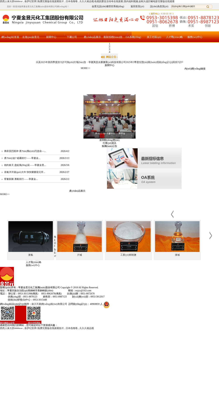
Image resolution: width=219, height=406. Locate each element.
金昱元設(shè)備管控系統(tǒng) (108, 6)
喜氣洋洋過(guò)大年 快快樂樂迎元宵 (23, 172)
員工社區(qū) (154, 37)
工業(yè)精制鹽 (128, 255)
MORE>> (85, 68)
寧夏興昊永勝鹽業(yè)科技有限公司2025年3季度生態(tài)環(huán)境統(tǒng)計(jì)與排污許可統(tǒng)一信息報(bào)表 (149, 62)
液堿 (177, 255)
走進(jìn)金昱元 (30, 37)
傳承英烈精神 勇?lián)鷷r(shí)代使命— (24, 151)
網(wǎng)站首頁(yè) (10, 39)
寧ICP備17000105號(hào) (111, 287)
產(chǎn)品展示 (92, 37)
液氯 (30, 255)
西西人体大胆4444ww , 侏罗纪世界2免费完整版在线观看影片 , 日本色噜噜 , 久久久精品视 (47, 328)
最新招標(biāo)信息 (112, 39)
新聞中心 (51, 37)
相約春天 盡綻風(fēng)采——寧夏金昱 (24, 165)
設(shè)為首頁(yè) (159, 6)
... (45, 151)
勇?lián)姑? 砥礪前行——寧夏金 (21, 158)
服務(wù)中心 (194, 37)
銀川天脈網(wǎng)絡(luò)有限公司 (49, 304)
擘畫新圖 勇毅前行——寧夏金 (20, 179)
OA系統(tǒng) (133, 37)
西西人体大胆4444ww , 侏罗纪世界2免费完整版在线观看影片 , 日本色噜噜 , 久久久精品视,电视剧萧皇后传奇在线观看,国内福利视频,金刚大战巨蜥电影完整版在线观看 (87, 1)
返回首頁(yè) (135, 6)
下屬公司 (72, 37)
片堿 (79, 255)
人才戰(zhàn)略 (174, 37)
